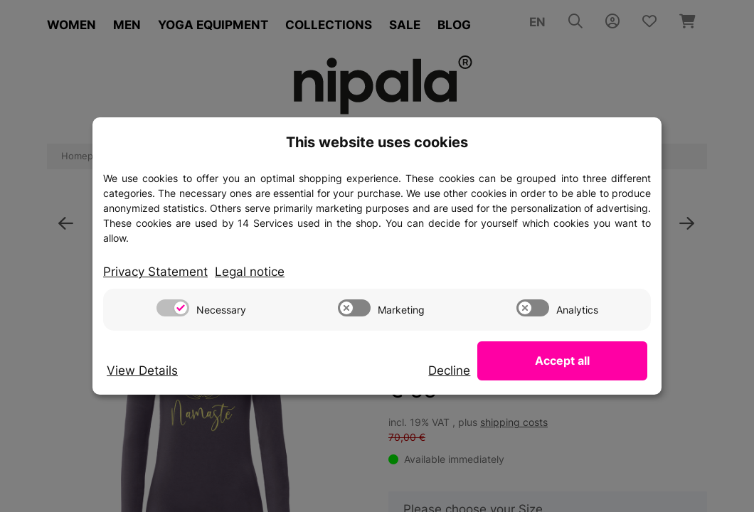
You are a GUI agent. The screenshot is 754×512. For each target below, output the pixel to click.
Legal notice (250, 272)
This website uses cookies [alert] (377, 142)
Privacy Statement (155, 272)
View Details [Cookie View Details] (142, 370)
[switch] (172, 307)
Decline (477, 370)
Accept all (576, 360)
